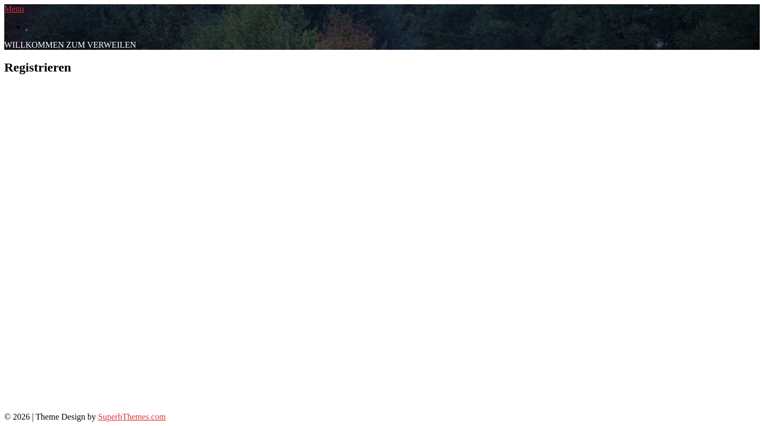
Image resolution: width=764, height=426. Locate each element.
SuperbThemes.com (132, 416)
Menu (14, 8)
